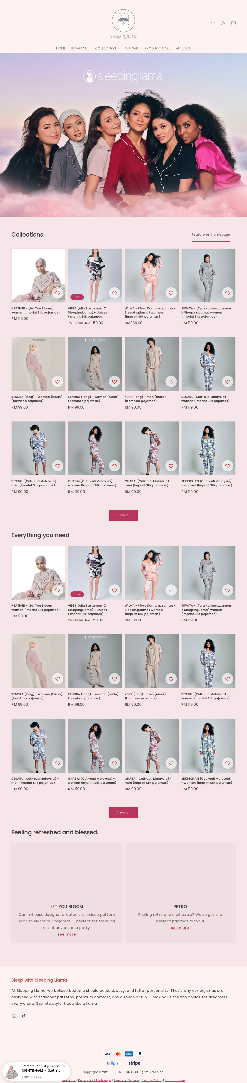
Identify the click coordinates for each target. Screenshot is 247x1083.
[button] (213, 23)
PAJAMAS (78, 48)
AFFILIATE (183, 48)
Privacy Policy (152, 1080)
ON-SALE (132, 48)
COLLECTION (105, 48)
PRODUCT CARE (157, 48)
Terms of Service (126, 1080)
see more (67, 934)
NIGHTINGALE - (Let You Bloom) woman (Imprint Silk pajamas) (42, 1070)
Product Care (175, 1080)
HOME (61, 48)
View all (123, 515)
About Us (69, 1080)
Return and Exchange (94, 1080)
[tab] (211, 235)
